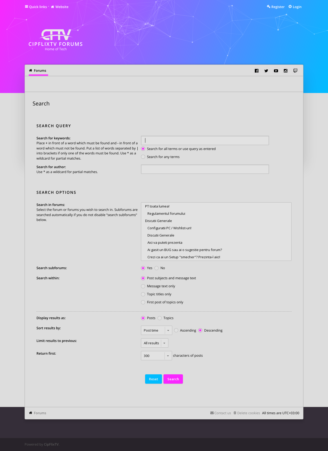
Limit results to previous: (56, 340)
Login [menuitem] (297, 6)
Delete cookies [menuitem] (248, 413)
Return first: (46, 353)
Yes (146, 268)
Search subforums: (51, 268)
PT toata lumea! (216, 206)
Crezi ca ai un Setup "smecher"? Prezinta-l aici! (216, 257)
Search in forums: (50, 204)
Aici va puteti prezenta (216, 242)
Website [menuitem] (59, 6)
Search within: (47, 278)
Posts (148, 318)
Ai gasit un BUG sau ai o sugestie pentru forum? (216, 249)
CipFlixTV (51, 444)
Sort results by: (48, 328)
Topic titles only (156, 294)
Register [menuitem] (278, 6)
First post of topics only (162, 302)
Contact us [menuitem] (222, 413)
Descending (210, 330)
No (159, 268)
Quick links (38, 6)
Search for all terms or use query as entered (178, 149)
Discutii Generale (216, 220)
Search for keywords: (53, 138)
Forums (40, 413)
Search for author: (51, 166)
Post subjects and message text (168, 278)
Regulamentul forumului (216, 213)
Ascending (185, 330)
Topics (166, 318)
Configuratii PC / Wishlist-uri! (216, 228)
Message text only (158, 286)
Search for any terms (160, 157)
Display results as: (51, 318)
